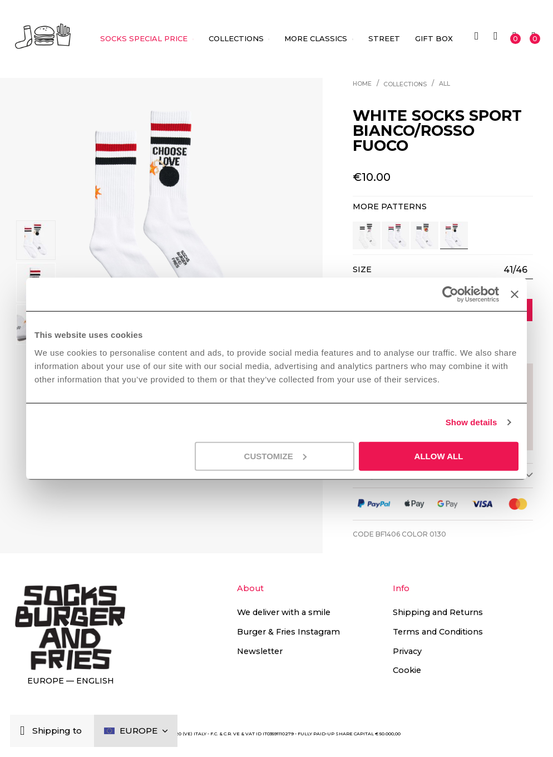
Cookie (407, 670)
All (444, 83)
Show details (471, 422)
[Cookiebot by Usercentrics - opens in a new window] (450, 294)
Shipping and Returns (438, 612)
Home (362, 83)
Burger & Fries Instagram (288, 632)
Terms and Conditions (438, 632)
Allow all (438, 455)
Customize (275, 455)
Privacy (407, 651)
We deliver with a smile (283, 612)
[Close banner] (515, 294)
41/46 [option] (515, 269)
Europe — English (70, 681)
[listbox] (515, 269)
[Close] (24, 731)
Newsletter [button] (260, 651)
